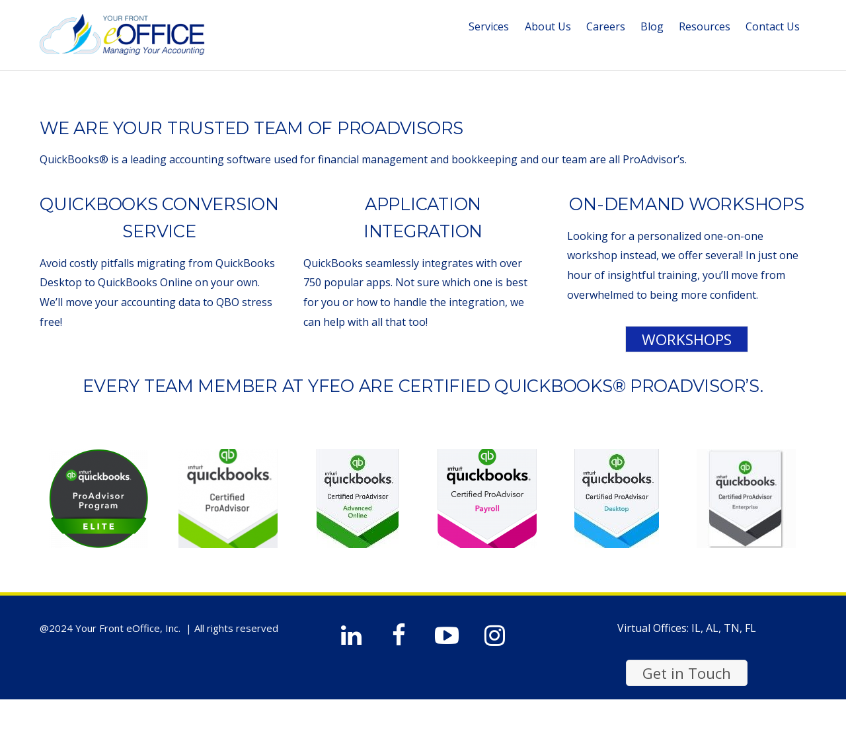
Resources (704, 26)
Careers (605, 26)
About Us (548, 26)
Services (489, 26)
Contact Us (773, 26)
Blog (652, 26)
